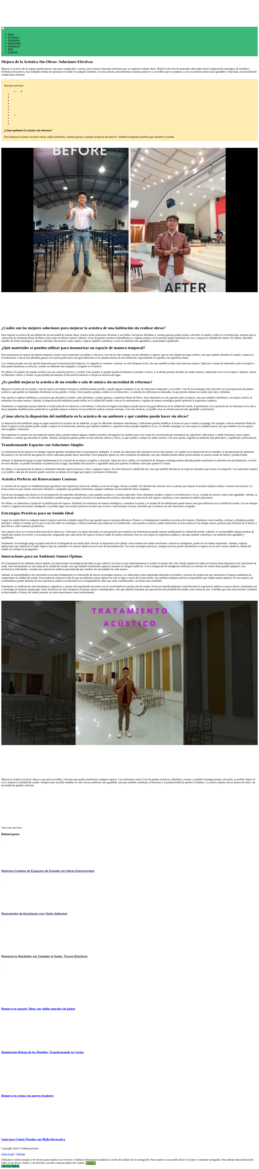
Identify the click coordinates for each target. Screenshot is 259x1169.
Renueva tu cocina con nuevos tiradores (27, 1095)
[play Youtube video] (129, 220)
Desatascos (14, 46)
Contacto (13, 52)
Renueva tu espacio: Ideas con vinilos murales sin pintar (38, 1008)
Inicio (11, 34)
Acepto (90, 1163)
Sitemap (20, 1154)
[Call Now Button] (10, 1166)
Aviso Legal (7, 1154)
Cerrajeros (13, 37)
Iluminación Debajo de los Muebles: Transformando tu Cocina (42, 1052)
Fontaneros (14, 40)
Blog (10, 49)
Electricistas (14, 43)
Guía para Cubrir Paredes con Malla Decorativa (33, 1139)
